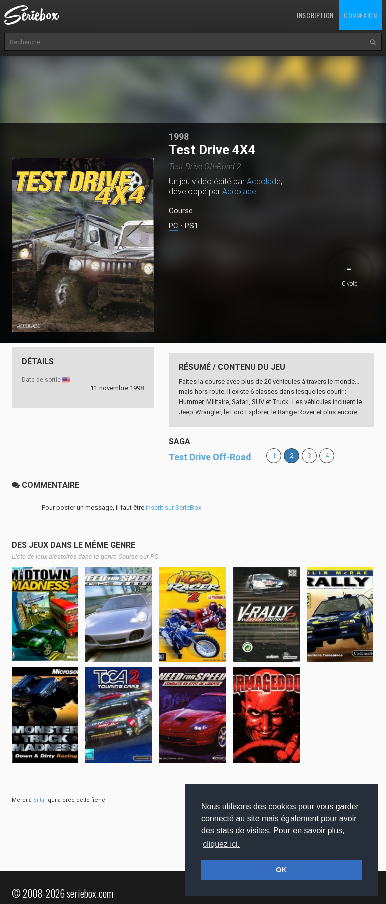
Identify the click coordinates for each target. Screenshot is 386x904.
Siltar (39, 800)
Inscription (315, 15)
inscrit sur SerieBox (173, 507)
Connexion (360, 15)
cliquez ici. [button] (221, 844)
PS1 (191, 226)
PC (173, 226)
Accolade (264, 181)
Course (181, 210)
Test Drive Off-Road (210, 457)
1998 (179, 136)
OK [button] (281, 870)
